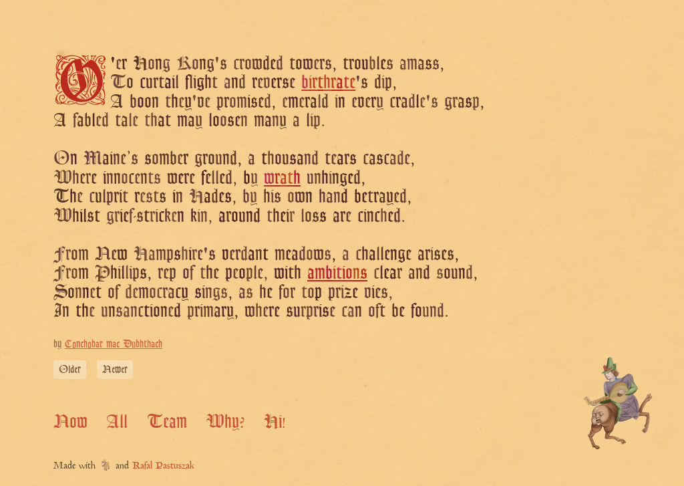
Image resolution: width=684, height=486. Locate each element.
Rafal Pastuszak (163, 466)
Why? (225, 421)
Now (70, 421)
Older (70, 369)
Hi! (275, 421)
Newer (115, 369)
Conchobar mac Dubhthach (113, 344)
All (117, 421)
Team (167, 421)
